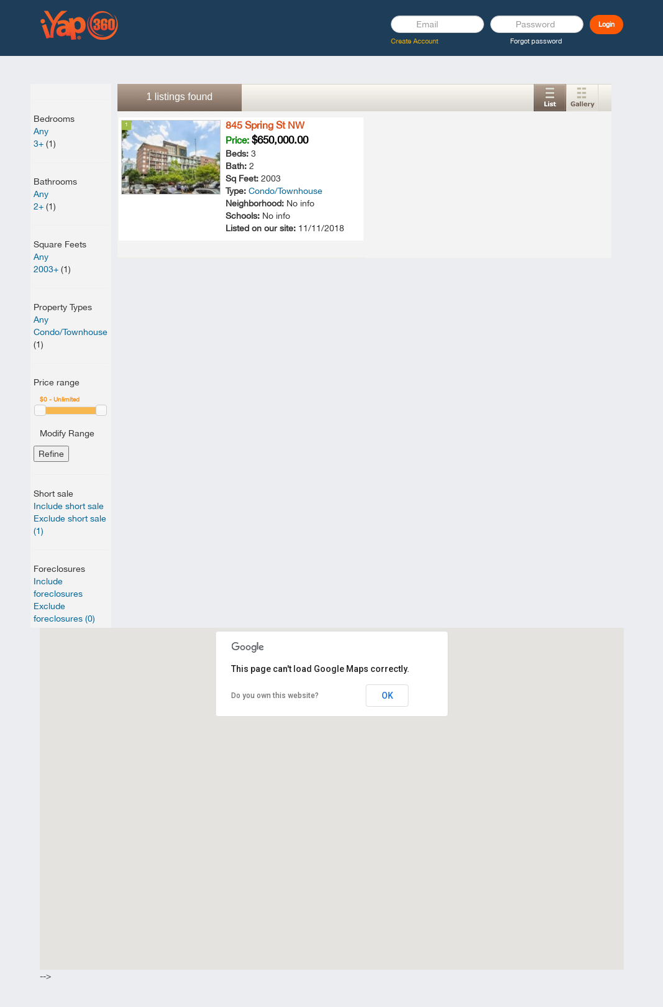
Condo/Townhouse (70, 332)
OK (387, 696)
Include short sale (69, 506)
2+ (38, 206)
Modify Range (67, 433)
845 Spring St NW (265, 125)
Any (41, 131)
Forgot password (536, 41)
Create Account (414, 41)
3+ (38, 144)
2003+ (46, 269)
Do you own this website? (275, 695)
